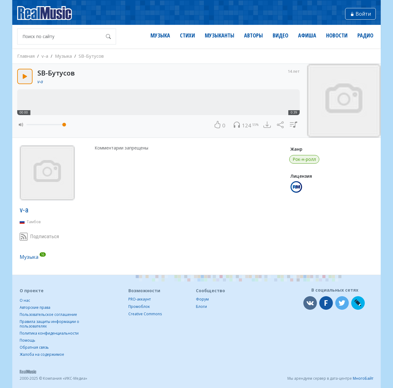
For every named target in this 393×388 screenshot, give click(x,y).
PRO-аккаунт (139, 299)
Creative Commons (145, 313)
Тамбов (34, 221)
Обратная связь (34, 347)
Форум (202, 299)
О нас (25, 300)
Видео (280, 35)
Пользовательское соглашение (48, 314)
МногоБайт (363, 378)
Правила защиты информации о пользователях (49, 324)
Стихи (187, 35)
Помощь (27, 340)
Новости (337, 35)
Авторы (253, 35)
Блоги (201, 306)
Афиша (307, 35)
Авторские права (35, 307)
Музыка (160, 35)
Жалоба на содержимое (42, 354)
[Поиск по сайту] (61, 36)
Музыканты (219, 35)
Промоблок (139, 306)
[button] (21, 124)
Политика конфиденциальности (49, 333)
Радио (365, 35)
